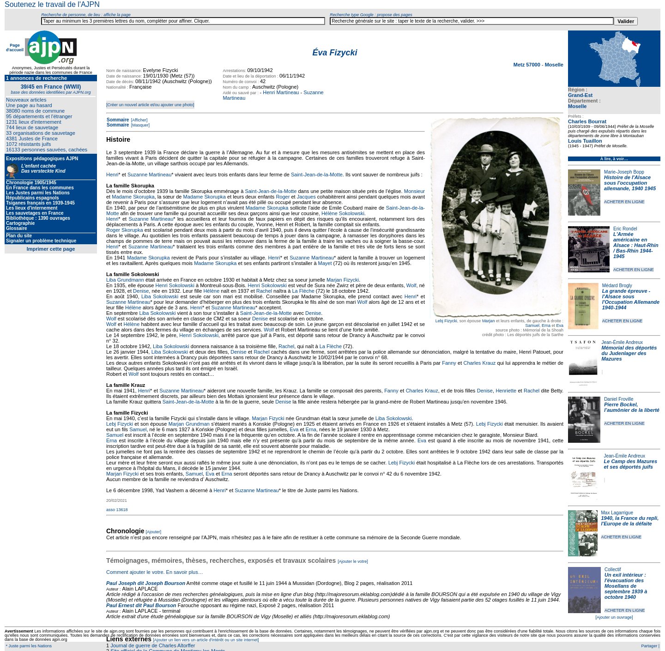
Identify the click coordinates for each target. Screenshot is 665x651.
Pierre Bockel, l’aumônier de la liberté (631, 407)
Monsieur (414, 191)
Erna (546, 325)
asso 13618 (117, 509)
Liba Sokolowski (159, 296)
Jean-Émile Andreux (622, 342)
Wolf (411, 285)
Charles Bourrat (587, 121)
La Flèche (303, 291)
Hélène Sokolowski (342, 213)
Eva (559, 325)
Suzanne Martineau (149, 174)
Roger (283, 196)
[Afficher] (138, 120)
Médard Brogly (617, 285)
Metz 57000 (528, 64)
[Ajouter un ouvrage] (614, 617)
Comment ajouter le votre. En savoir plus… (154, 572)
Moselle (577, 106)
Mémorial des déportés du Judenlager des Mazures (629, 353)
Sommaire (118, 119)
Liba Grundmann (125, 280)
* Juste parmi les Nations (28, 646)
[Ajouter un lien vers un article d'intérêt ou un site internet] (206, 640)
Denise (141, 291)
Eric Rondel (625, 228)
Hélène (211, 291)
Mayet (325, 263)
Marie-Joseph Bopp (624, 172)
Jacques (306, 196)
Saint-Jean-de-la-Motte (317, 174)
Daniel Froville (618, 399)
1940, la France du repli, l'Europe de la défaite (630, 520)
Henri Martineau (281, 92)
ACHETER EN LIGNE (624, 201)
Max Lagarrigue (617, 512)
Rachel (264, 291)
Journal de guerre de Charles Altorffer (152, 645)
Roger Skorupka (124, 230)
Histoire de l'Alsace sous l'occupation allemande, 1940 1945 (630, 183)
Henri (112, 174)
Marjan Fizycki (342, 280)
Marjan (488, 321)
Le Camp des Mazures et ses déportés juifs (631, 464)
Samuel (532, 325)
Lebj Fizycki (446, 321)
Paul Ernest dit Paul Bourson (141, 605)
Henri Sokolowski (175, 285)
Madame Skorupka (133, 196)
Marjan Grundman (189, 424)
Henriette (506, 390)
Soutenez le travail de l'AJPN (52, 4)
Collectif (613, 569)
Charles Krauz (479, 363)
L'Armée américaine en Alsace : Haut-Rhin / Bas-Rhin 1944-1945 (636, 245)
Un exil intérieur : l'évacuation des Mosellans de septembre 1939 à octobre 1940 (626, 586)
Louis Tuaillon (585, 141)
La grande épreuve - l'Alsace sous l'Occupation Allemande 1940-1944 (630, 299)
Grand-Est (580, 95)
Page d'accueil (15, 47)
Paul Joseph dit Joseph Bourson (145, 583)
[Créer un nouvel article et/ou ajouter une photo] (150, 104)
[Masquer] (140, 125)
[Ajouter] (154, 532)
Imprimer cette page (51, 249)
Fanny (449, 363)
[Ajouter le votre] (353, 561)
